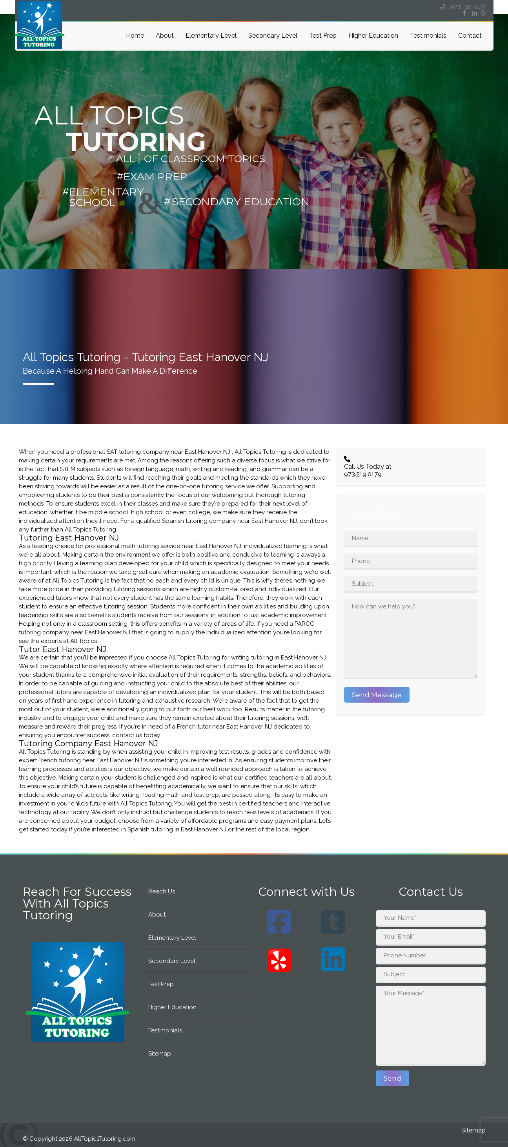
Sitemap (159, 1053)
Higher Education (373, 35)
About (165, 35)
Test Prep (323, 35)
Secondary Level (272, 35)
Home (135, 35)
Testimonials (428, 35)
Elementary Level (211, 35)
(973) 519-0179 (462, 7)
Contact (470, 35)
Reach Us (161, 891)
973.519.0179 (363, 474)
